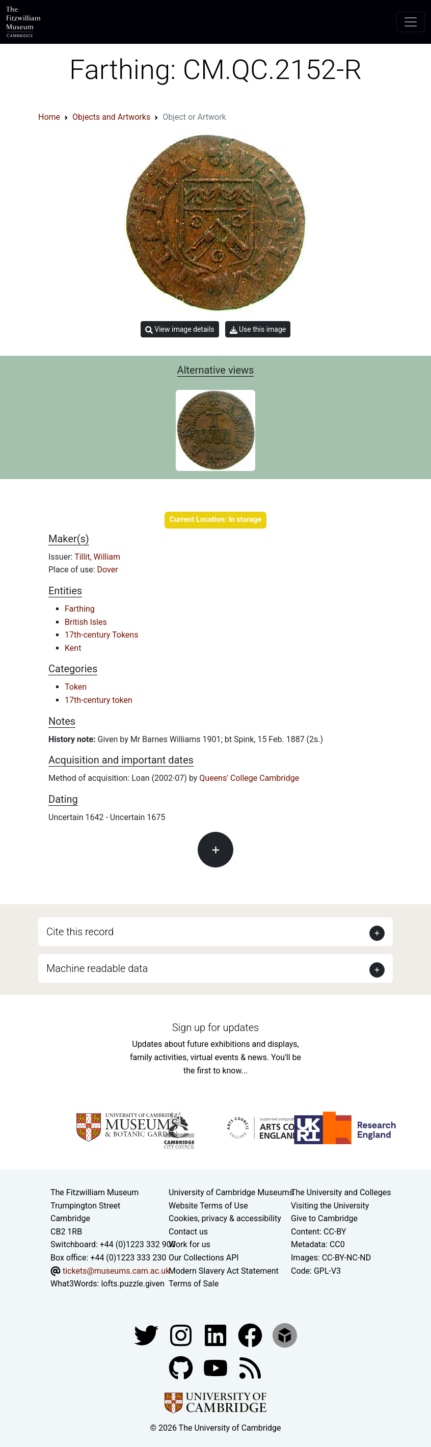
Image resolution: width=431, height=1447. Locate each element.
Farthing (80, 609)
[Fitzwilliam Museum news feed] (250, 1367)
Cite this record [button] (80, 932)
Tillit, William (97, 557)
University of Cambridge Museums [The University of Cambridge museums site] (231, 1192)
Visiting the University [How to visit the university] (330, 1206)
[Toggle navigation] (410, 22)
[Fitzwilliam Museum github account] (182, 1367)
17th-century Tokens (101, 635)
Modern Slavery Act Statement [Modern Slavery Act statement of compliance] (224, 1271)
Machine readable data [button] (97, 968)
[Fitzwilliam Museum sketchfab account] (284, 1334)
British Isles (86, 622)
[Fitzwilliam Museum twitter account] (147, 1334)
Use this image (258, 329)
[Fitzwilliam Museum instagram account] (182, 1334)
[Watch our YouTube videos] (216, 1367)
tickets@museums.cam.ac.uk (116, 1271)
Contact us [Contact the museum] (188, 1231)
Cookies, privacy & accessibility (225, 1218)
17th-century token (98, 700)
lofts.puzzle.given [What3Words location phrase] (132, 1283)
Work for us (189, 1244)
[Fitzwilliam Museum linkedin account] (251, 1334)
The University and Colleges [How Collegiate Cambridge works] (341, 1192)
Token (76, 687)
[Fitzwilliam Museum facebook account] (216, 1334)
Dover (107, 569)
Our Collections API (204, 1257)
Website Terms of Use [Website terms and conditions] (208, 1206)
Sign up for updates (215, 1027)
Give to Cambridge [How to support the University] (324, 1218)
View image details (179, 329)
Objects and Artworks (111, 117)
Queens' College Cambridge (249, 778)
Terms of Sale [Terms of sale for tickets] (194, 1283)
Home (49, 117)
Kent (73, 648)
